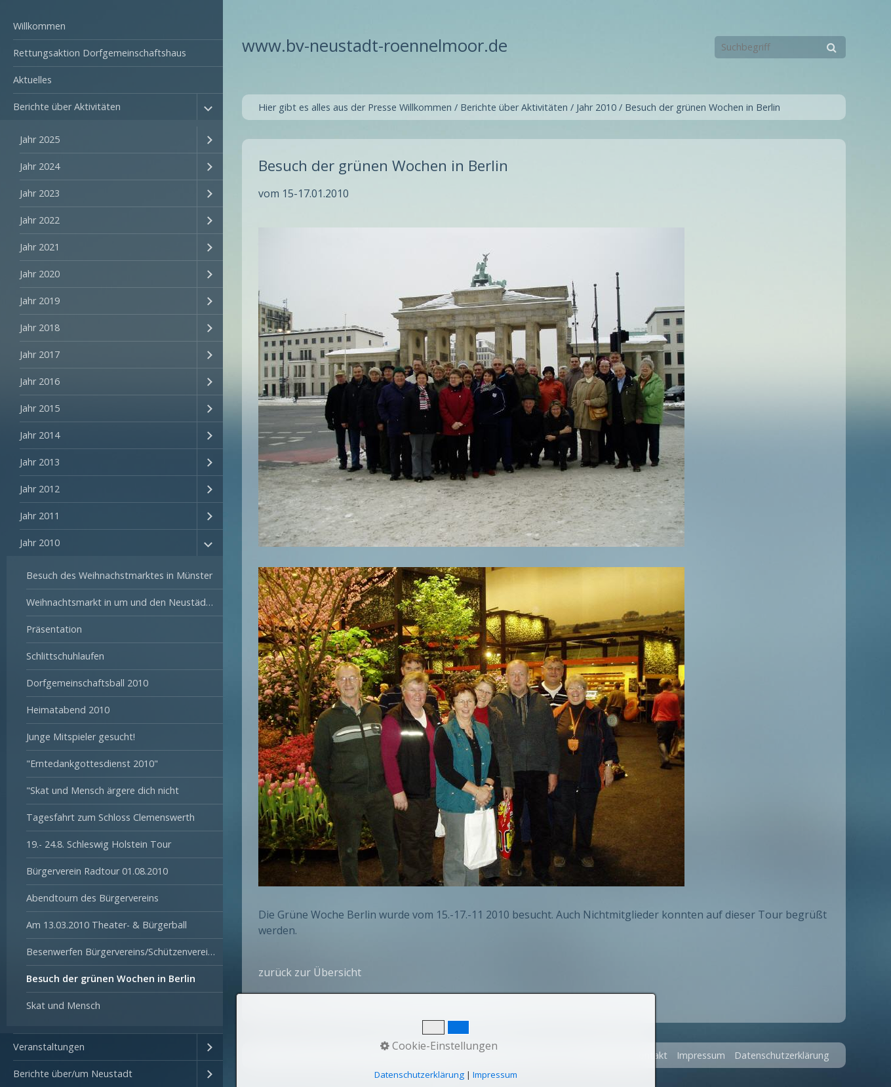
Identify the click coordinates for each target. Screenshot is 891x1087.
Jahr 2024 (40, 166)
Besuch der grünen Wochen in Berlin (110, 978)
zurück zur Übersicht (309, 972)
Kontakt (650, 1055)
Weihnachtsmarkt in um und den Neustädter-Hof (124, 602)
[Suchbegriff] (780, 47)
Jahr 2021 (40, 247)
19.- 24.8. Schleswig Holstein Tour (98, 844)
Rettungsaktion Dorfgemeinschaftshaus (99, 53)
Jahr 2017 (40, 354)
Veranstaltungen (49, 1046)
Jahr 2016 (40, 381)
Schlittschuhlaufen (65, 656)
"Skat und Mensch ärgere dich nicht (102, 790)
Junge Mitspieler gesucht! (80, 736)
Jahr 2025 (40, 139)
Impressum (701, 1055)
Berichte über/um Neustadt (72, 1073)
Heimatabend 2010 (67, 709)
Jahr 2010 (40, 542)
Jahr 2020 (40, 273)
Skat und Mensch (63, 1005)
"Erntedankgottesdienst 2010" (92, 763)
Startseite (602, 1055)
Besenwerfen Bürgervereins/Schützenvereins (122, 951)
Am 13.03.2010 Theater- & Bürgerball (106, 925)
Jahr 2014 (40, 435)
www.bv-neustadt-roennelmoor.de (374, 45)
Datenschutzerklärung (781, 1055)
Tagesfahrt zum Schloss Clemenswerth (110, 817)
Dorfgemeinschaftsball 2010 (87, 683)
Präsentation (54, 629)
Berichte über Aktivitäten (67, 106)
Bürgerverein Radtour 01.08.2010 (97, 871)
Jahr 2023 (40, 193)
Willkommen (39, 26)
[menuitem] (111, 26)
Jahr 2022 (40, 220)
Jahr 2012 (40, 489)
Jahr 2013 (40, 462)
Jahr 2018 (40, 327)
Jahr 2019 (40, 300)
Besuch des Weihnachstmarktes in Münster (119, 575)
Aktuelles (32, 79)
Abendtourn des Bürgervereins (92, 898)
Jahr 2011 (40, 515)
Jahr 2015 (40, 408)
